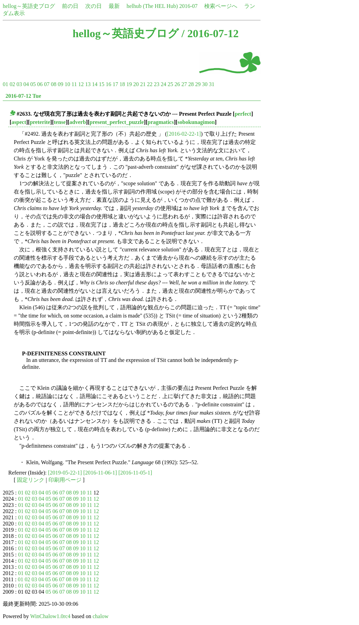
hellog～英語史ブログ (29, 6)
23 (156, 84)
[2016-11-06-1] (100, 473)
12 (81, 84)
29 (197, 84)
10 (67, 84)
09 (60, 84)
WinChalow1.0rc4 (50, 616)
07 (47, 84)
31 (211, 84)
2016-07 (188, 6)
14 (94, 84)
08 (53, 84)
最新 (114, 6)
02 (12, 84)
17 (115, 84)
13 (87, 84)
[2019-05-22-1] (65, 473)
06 (40, 84)
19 (129, 84)
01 (5, 84)
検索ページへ (220, 6)
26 (177, 84)
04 (26, 84)
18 (122, 84)
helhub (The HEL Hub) (152, 6)
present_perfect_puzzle (116, 122)
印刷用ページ (64, 480)
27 (184, 84)
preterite (40, 122)
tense (60, 122)
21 (142, 84)
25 (170, 84)
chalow (100, 616)
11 (74, 84)
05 (33, 84)
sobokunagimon (196, 122)
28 (191, 84)
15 (101, 84)
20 (136, 84)
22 (149, 84)
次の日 (93, 6)
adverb (77, 122)
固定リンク (30, 480)
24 (163, 84)
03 (19, 84)
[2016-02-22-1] (184, 134)
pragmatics (161, 122)
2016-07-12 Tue (23, 96)
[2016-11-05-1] (135, 473)
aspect (18, 122)
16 (108, 84)
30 (204, 84)
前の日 (70, 6)
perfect (243, 114)
